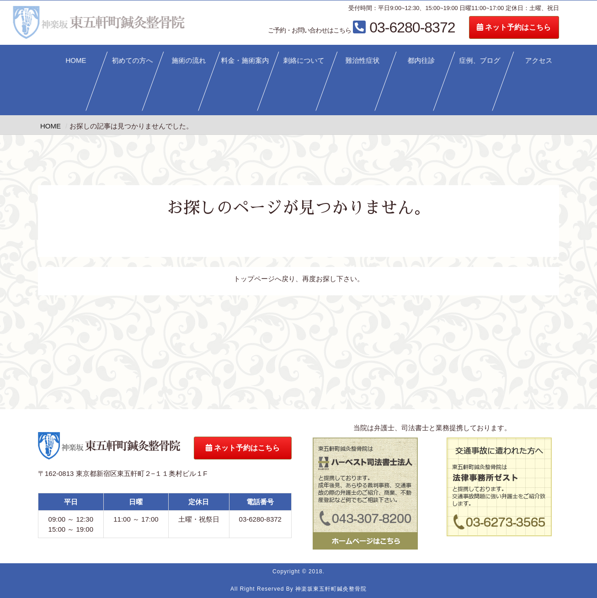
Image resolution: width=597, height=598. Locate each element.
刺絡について (304, 60)
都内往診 (421, 60)
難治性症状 (363, 60)
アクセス (539, 60)
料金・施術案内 (245, 60)
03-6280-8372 (393, 27)
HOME (75, 60)
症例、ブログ (480, 60)
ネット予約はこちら (546, 27)
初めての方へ (132, 60)
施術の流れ (188, 60)
